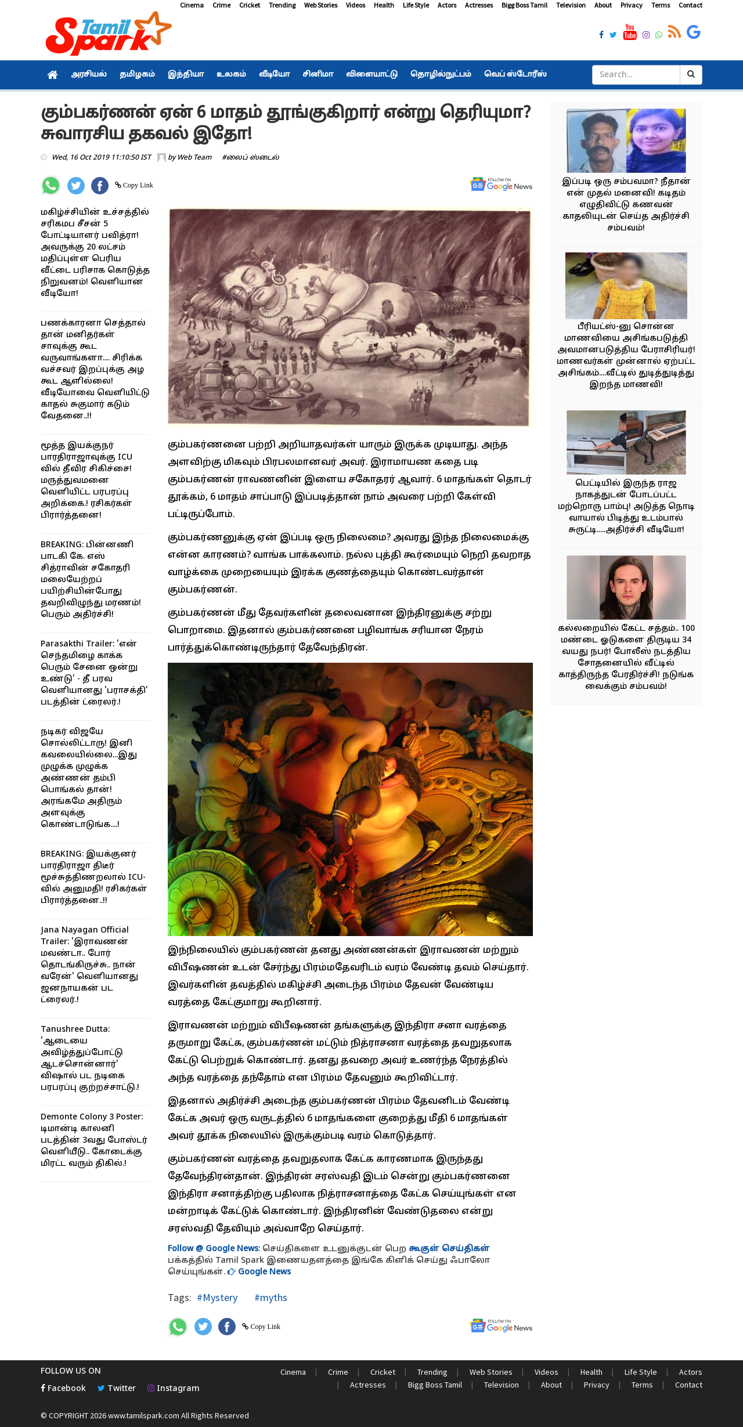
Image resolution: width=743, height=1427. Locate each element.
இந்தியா (186, 75)
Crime (221, 5)
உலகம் (231, 75)
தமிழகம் (137, 75)
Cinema (192, 5)
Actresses (479, 5)
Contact (690, 5)
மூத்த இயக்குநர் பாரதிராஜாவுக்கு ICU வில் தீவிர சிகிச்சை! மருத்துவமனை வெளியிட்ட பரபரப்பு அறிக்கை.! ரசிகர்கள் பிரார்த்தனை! (86, 481)
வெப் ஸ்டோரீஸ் (515, 75)
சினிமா (317, 75)
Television (571, 5)
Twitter (117, 1389)
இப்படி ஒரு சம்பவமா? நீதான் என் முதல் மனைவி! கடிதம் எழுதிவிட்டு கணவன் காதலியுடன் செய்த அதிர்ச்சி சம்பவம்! (626, 205)
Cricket (249, 5)
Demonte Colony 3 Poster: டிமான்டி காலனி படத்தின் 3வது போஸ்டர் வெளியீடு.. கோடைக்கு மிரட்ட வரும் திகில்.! (94, 1140)
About (603, 5)
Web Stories (320, 5)
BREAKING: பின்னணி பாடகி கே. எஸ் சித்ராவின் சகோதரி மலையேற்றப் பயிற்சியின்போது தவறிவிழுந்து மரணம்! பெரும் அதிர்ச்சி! (91, 580)
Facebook (63, 1389)
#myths (269, 1297)
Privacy (632, 5)
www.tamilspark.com (143, 1415)
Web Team (194, 158)
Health (384, 5)
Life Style (416, 5)
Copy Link (137, 185)
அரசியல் (89, 75)
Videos (355, 5)
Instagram (173, 1389)
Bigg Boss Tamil (524, 5)
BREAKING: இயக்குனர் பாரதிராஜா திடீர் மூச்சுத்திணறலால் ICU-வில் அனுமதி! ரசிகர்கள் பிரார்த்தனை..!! (94, 878)
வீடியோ (274, 75)
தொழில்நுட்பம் (440, 75)
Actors (447, 5)
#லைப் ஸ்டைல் (250, 158)
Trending (282, 5)
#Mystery (217, 1297)
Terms (660, 5)
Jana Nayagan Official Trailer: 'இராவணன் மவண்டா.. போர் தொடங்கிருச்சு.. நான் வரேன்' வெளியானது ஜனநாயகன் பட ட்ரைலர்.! (89, 965)
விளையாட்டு (372, 75)
